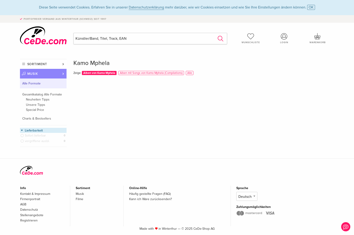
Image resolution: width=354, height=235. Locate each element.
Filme (79, 199)
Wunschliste (251, 38)
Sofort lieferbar (35, 135)
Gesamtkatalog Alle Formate (42, 94)
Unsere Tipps (35, 105)
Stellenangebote (31, 215)
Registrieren (29, 220)
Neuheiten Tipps (38, 99)
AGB (23, 204)
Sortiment (37, 64)
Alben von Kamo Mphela (99, 73)
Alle (189, 73)
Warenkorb (317, 38)
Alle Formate (31, 83)
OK (311, 7)
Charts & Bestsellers (36, 118)
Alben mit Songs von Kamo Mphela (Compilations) (151, 73)
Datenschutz (29, 210)
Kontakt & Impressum (35, 194)
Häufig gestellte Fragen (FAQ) (150, 194)
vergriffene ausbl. (37, 141)
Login (284, 38)
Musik (32, 74)
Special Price (35, 110)
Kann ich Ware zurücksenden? (150, 199)
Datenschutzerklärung (146, 7)
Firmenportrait (30, 199)
